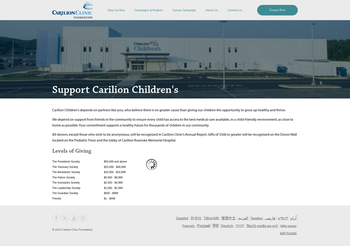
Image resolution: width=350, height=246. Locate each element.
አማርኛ (283, 218)
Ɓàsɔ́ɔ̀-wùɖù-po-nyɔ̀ (262, 225)
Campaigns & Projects (148, 10)
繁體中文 (228, 218)
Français (188, 225)
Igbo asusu (288, 225)
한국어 (196, 218)
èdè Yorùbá (288, 233)
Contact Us (235, 10)
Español (182, 218)
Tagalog (256, 218)
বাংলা (240, 225)
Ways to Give (116, 10)
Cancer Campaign (184, 10)
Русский (203, 225)
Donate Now (277, 10)
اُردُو (293, 218)
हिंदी (216, 225)
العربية (243, 218)
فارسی (270, 218)
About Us (212, 10)
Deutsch (227, 225)
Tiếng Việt (211, 218)
